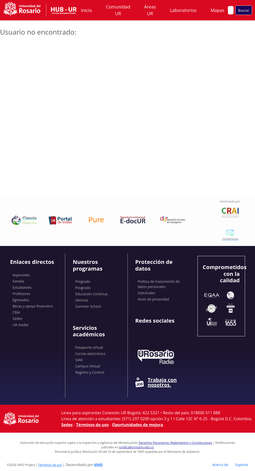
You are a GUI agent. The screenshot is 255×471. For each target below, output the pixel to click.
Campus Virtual (87, 366)
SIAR (78, 359)
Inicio (86, 10)
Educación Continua (91, 294)
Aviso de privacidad (153, 299)
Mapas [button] (217, 10)
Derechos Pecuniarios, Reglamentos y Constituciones (175, 443)
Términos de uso (92, 424)
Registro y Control (89, 372)
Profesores (21, 293)
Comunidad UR (118, 10)
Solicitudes (146, 293)
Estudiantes (22, 287)
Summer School (88, 306)
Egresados (21, 299)
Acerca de (220, 464)
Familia (18, 281)
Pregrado (82, 281)
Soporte (241, 464)
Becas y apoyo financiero (33, 306)
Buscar (243, 10)
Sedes (17, 318)
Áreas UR (150, 10)
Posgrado (83, 287)
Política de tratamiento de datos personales (159, 284)
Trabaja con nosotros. (156, 382)
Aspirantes (21, 275)
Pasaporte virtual (89, 347)
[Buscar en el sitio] (231, 10)
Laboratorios (183, 10)
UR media (20, 324)
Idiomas (81, 300)
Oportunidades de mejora (137, 424)
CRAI (16, 312)
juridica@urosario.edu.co (136, 447)
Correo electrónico (90, 353)
